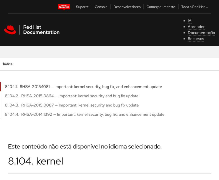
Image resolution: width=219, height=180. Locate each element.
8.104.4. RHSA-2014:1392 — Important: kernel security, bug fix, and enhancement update (84, 114)
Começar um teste (160, 6)
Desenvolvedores (127, 6)
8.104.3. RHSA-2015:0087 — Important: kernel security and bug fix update (72, 105)
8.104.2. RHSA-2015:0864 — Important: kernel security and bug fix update (71, 95)
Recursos (196, 38)
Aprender (196, 26)
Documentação (201, 32)
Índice (7, 64)
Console (101, 6)
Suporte (82, 6)
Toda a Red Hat (195, 6)
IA (190, 20)
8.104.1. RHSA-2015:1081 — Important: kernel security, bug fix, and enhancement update (83, 86)
